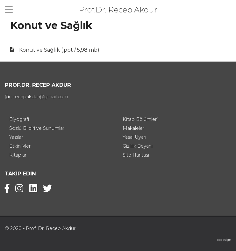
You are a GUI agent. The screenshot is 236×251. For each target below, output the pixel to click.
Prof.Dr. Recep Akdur (118, 9)
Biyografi (19, 119)
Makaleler (133, 128)
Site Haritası (136, 155)
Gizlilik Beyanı (138, 146)
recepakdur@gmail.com (40, 97)
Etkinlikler (20, 146)
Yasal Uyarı (134, 137)
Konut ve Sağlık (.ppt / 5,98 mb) (59, 50)
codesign (224, 240)
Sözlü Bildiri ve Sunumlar (36, 128)
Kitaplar (17, 155)
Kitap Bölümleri (140, 119)
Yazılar (16, 137)
